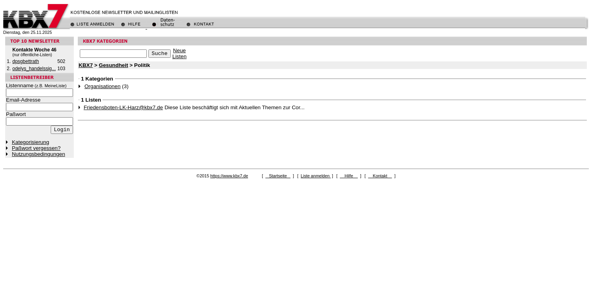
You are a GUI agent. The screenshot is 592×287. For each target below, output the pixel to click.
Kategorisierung (30, 142)
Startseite (277, 175)
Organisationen (102, 86)
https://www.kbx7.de (229, 175)
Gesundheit (113, 65)
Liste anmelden (316, 175)
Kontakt (380, 175)
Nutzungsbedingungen (38, 154)
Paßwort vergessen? (36, 148)
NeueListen (179, 53)
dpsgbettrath (25, 61)
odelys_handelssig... (34, 68)
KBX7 (86, 65)
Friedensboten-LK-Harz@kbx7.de (123, 107)
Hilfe (349, 175)
